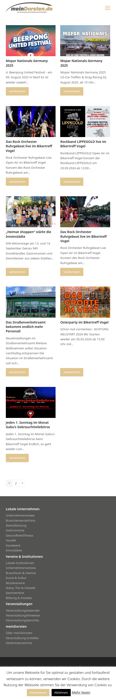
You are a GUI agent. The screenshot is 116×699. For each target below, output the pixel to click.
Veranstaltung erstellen (22, 638)
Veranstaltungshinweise (23, 615)
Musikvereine (15, 583)
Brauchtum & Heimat (21, 573)
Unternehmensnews (20, 515)
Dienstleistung (16, 525)
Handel (11, 540)
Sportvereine (15, 593)
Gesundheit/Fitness (19, 535)
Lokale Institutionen (20, 563)
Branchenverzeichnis (20, 520)
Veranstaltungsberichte (22, 620)
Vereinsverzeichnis (19, 643)
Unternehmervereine (21, 568)
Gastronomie (15, 530)
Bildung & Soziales (19, 598)
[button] (107, 8)
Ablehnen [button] (61, 692)
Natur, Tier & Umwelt (20, 588)
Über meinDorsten (19, 633)
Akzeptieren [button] (38, 692)
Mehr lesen (81, 692)
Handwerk (13, 545)
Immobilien (14, 550)
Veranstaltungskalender (23, 610)
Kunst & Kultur (16, 578)
